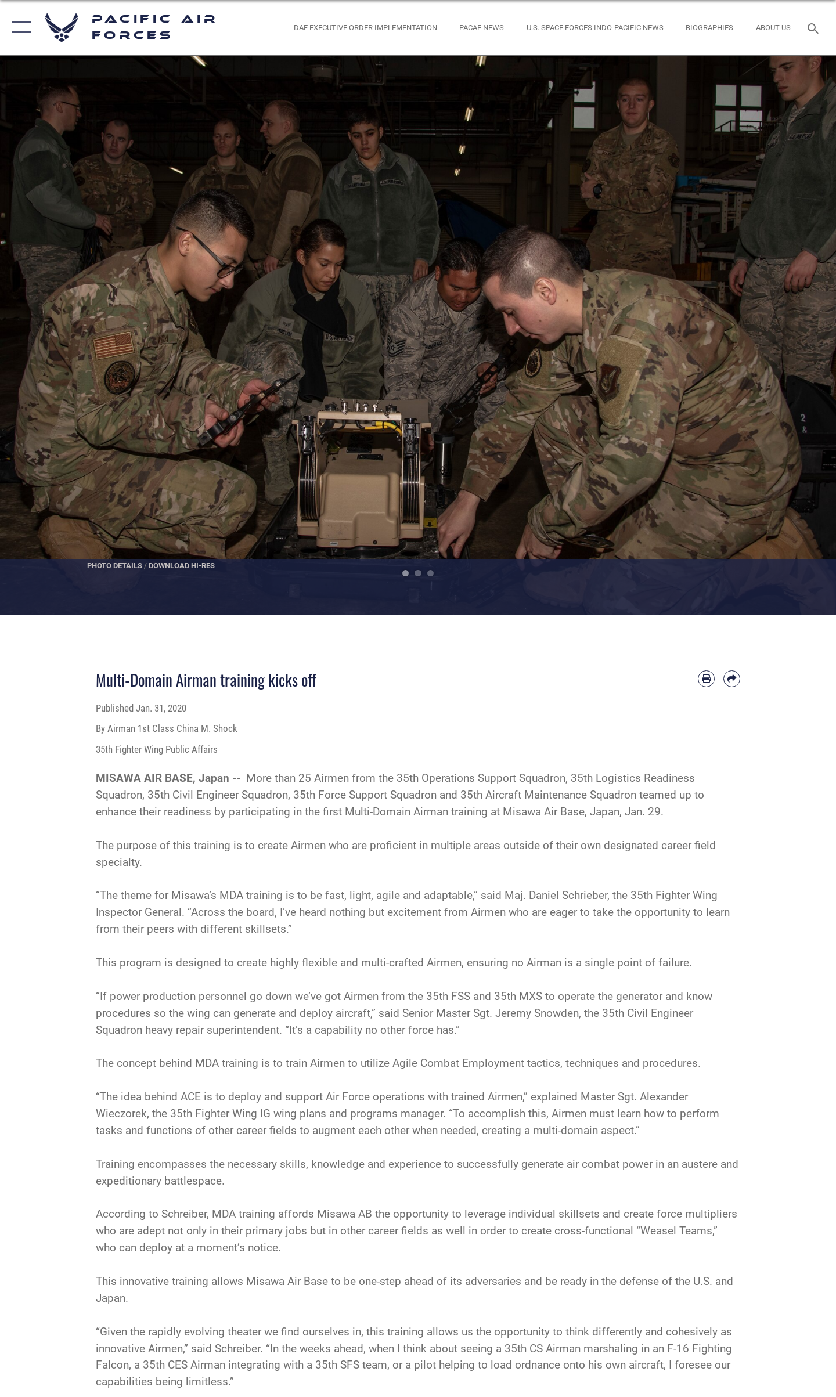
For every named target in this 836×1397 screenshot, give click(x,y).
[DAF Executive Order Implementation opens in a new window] (365, 27)
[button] (19, 27)
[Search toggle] (815, 27)
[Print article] (706, 678)
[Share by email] (731, 678)
